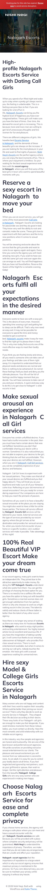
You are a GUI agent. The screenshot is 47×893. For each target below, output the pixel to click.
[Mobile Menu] (40, 15)
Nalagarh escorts (15, 338)
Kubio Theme (31, 889)
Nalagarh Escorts (14, 113)
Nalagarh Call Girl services (30, 463)
